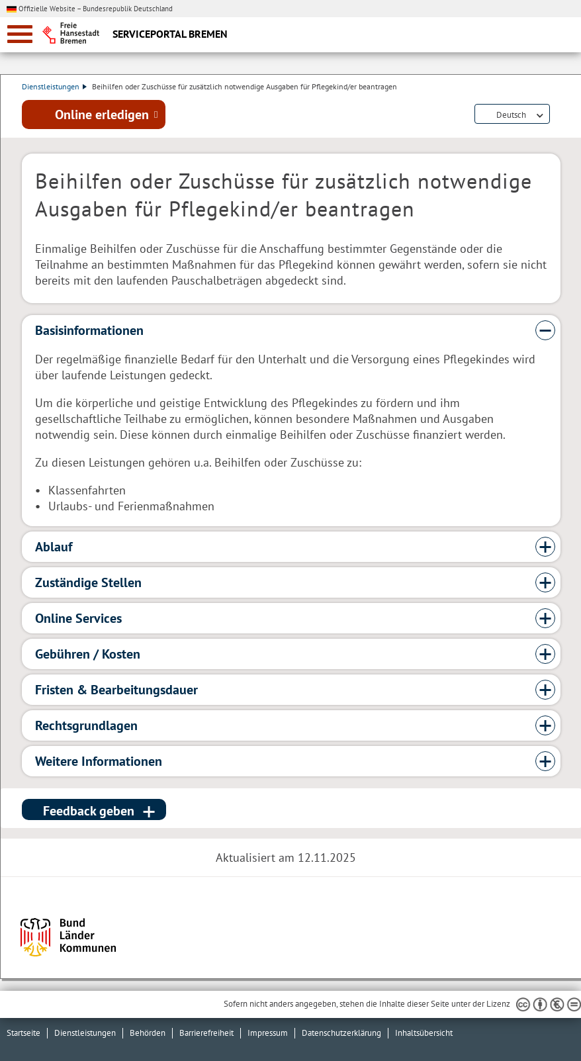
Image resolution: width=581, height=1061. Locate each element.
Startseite (23, 1032)
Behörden (147, 1032)
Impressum (267, 1032)
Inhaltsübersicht (424, 1032)
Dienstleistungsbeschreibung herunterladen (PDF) (557, 115)
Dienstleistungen (54, 86)
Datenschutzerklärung (341, 1032)
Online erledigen (102, 114)
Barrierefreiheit (206, 1032)
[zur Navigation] (20, 34)
